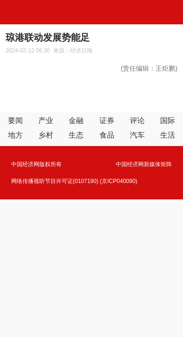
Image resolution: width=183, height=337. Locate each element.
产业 (45, 121)
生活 (167, 135)
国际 (167, 121)
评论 (137, 121)
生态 (76, 135)
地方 (15, 135)
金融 (76, 121)
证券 (106, 121)
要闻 (15, 121)
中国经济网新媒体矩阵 (144, 164)
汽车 (137, 135)
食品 (106, 135)
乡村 (45, 135)
